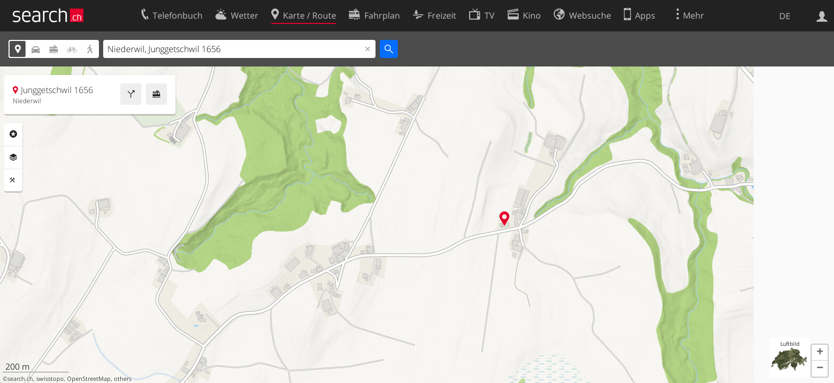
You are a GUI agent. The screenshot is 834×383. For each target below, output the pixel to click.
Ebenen (13, 157)
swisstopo (50, 378)
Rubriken (13, 134)
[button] (820, 353)
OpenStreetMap (89, 378)
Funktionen (13, 180)
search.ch (20, 378)
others (122, 378)
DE (784, 16)
